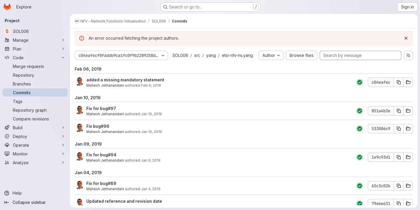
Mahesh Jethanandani (105, 85)
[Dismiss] (406, 38)
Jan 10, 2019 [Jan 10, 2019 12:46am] (151, 132)
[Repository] (35, 75)
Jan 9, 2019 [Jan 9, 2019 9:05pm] (150, 160)
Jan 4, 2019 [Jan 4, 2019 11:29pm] (150, 189)
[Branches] (35, 84)
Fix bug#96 (97, 126)
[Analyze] (35, 162)
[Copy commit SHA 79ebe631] (398, 203)
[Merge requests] (35, 66)
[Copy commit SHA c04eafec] (398, 82)
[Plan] (35, 49)
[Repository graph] (35, 110)
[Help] (35, 193)
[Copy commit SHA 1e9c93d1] (398, 157)
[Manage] (35, 40)
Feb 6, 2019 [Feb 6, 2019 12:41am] (151, 85)
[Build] (35, 127)
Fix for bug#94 (101, 154)
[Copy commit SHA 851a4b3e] (398, 111)
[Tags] (35, 101)
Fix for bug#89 (101, 183)
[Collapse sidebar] (35, 202)
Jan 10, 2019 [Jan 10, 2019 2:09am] (151, 114)
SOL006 (180, 55)
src (197, 55)
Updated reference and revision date (124, 201)
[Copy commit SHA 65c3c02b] (398, 185)
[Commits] (35, 92)
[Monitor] (35, 154)
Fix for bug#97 (101, 108)
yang (211, 55)
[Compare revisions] (35, 119)
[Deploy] (35, 136)
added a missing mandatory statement (125, 79)
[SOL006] (35, 31)
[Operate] (35, 145)
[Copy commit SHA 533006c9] (398, 128)
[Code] (35, 57)
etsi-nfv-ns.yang (237, 55)
